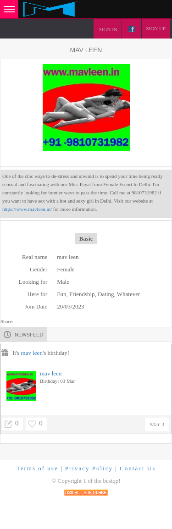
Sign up (156, 28)
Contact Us (137, 468)
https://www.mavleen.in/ (27, 209)
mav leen (32, 352)
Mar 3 (157, 424)
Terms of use (37, 468)
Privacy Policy (89, 468)
